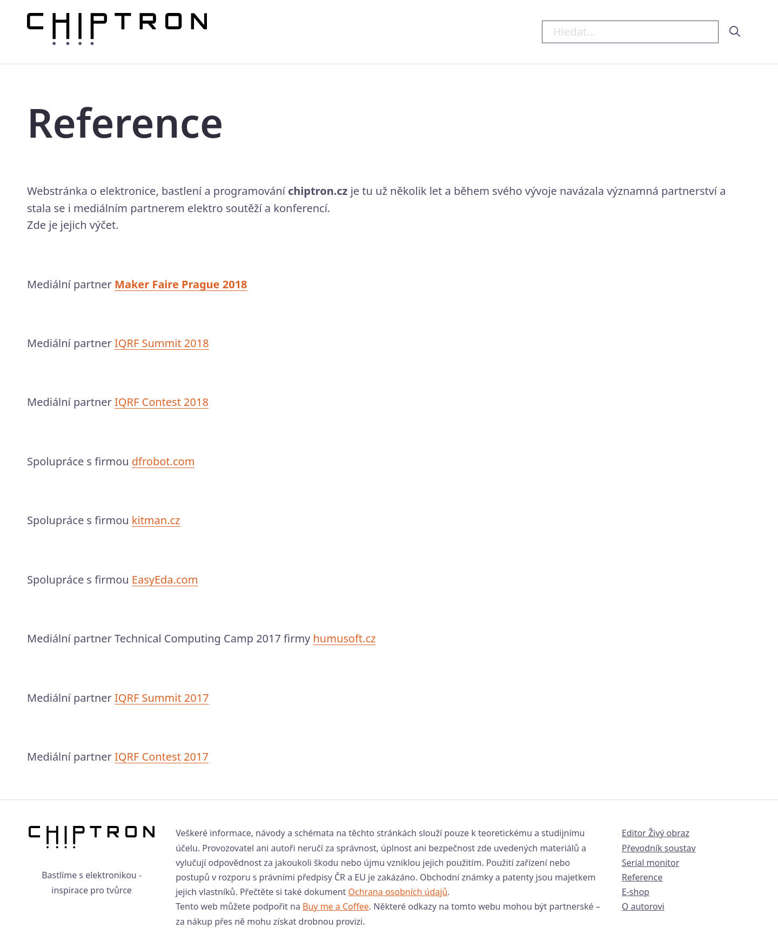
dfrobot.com (163, 461)
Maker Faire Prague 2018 (181, 284)
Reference (642, 877)
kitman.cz (156, 520)
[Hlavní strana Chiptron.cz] (117, 32)
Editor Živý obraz (655, 833)
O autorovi (643, 906)
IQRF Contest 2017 (162, 756)
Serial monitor (651, 863)
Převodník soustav (659, 848)
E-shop (635, 892)
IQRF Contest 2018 (162, 402)
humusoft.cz (344, 638)
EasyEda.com (165, 579)
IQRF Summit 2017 (162, 697)
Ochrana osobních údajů (398, 892)
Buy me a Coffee (336, 906)
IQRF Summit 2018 (162, 343)
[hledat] (735, 31)
